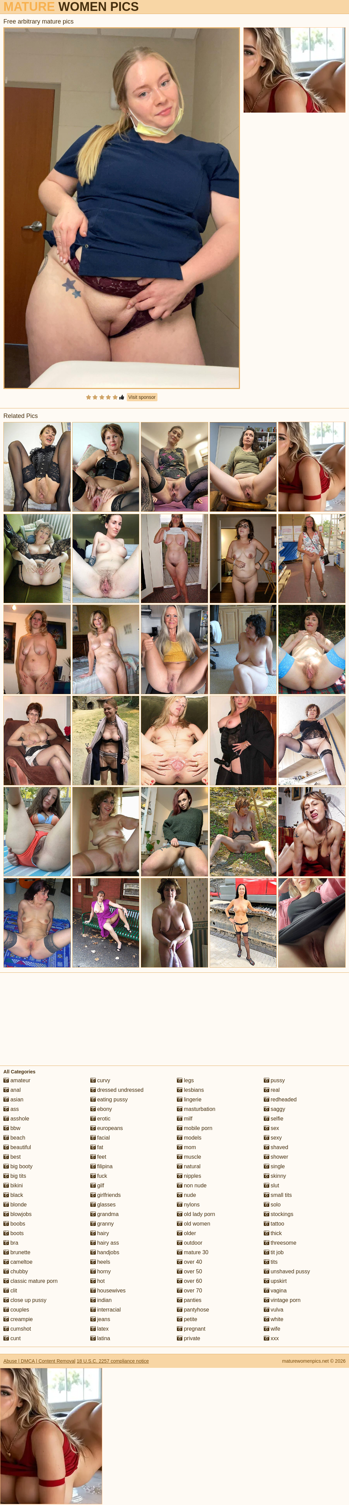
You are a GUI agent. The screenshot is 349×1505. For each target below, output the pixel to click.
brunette (16, 1252)
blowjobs (17, 1214)
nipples (189, 1176)
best (12, 1157)
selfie (274, 1118)
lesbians (190, 1090)
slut (271, 1185)
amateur (16, 1080)
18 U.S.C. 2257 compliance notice (113, 1361)
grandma (104, 1214)
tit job (274, 1252)
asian (13, 1099)
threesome (280, 1243)
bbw (11, 1128)
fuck (98, 1176)
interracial (105, 1310)
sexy (273, 1138)
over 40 (189, 1262)
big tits (14, 1176)
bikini (13, 1185)
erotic (100, 1118)
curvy (100, 1080)
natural (188, 1166)
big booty (17, 1166)
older (186, 1233)
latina (100, 1338)
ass (11, 1109)
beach (14, 1138)
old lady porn (196, 1214)
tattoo (274, 1224)
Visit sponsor (142, 397)
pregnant (191, 1329)
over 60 (189, 1281)
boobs (14, 1224)
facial (100, 1138)
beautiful (17, 1147)
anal (12, 1090)
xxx (271, 1338)
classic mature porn (30, 1281)
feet (98, 1157)
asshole (16, 1118)
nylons (188, 1204)
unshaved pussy (287, 1271)
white (274, 1319)
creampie (18, 1319)
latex (99, 1329)
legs (185, 1080)
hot (97, 1281)
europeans (106, 1128)
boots (13, 1233)
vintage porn (282, 1300)
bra (10, 1243)
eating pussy (109, 1099)
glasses (103, 1204)
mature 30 (192, 1252)
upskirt (275, 1281)
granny (102, 1224)
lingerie (189, 1099)
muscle (189, 1157)
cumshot (17, 1329)
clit (10, 1290)
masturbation (196, 1109)
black (13, 1195)
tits (271, 1262)
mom (186, 1147)
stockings (278, 1214)
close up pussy (24, 1300)
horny (100, 1271)
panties (189, 1300)
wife (272, 1329)
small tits (278, 1195)
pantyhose (193, 1310)
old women (193, 1224)
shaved (276, 1147)
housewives (108, 1290)
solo (272, 1204)
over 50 (189, 1271)
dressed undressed (117, 1090)
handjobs (104, 1252)
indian (101, 1300)
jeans (100, 1319)
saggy (274, 1109)
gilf (97, 1185)
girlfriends (105, 1195)
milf (184, 1118)
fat (96, 1147)
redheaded (280, 1099)
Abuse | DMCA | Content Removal (39, 1361)
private (188, 1338)
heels (100, 1262)
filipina (101, 1166)
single (274, 1166)
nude (186, 1195)
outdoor (189, 1243)
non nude (192, 1185)
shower (276, 1157)
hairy (99, 1233)
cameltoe (17, 1262)
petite (187, 1319)
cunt (12, 1338)
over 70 (189, 1290)
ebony (101, 1109)
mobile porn (194, 1128)
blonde (15, 1204)
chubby (15, 1271)
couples (16, 1310)
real (272, 1090)
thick (273, 1233)
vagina (275, 1290)
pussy (274, 1080)
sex (271, 1128)
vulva (274, 1310)
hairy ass (104, 1243)
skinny (275, 1176)
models (189, 1138)
